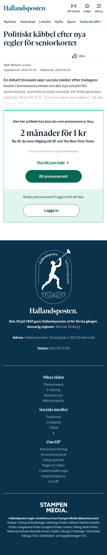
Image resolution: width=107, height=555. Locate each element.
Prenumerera (53, 384)
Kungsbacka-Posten (29, 527)
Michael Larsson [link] (21, 65)
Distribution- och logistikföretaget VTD (63, 535)
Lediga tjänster (53, 460)
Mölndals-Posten (40, 531)
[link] (25, 8)
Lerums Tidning (72, 527)
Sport (71, 22)
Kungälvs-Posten (52, 527)
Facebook (53, 417)
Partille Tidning (60, 531)
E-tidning (53, 390)
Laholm (45, 22)
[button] (98, 8)
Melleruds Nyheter (18, 531)
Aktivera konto (53, 400)
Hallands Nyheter (79, 522)
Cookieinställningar (53, 471)
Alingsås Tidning (16, 522)
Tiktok (53, 427)
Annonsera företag (53, 449)
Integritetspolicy (53, 476)
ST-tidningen (77, 531)
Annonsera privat (53, 454)
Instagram (53, 422)
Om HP (53, 481)
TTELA (35, 535)
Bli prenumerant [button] (53, 176)
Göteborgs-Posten (57, 522)
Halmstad (27, 22)
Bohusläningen (36, 522)
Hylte (59, 22)
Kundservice (53, 395)
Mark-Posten (90, 527)
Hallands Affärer (92, 22)
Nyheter (10, 22)
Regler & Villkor (53, 465)
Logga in (51, 210)
